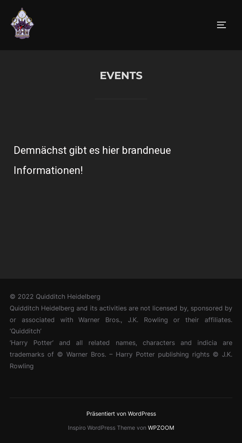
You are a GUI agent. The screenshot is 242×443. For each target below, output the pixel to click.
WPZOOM (161, 427)
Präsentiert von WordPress (121, 413)
